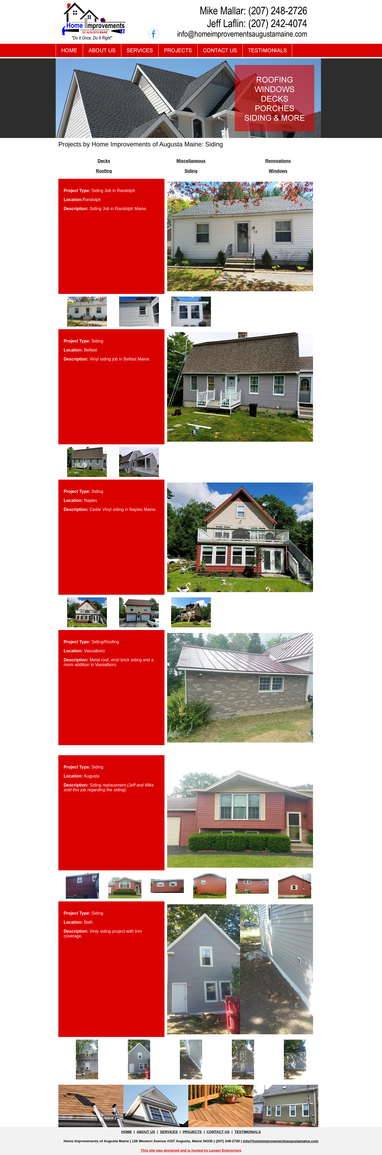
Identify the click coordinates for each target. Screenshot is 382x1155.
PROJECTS (192, 1132)
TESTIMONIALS (248, 1132)
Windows (278, 171)
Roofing (104, 171)
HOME (126, 1132)
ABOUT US (146, 1132)
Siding (191, 171)
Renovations (278, 161)
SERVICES (169, 1132)
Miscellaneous (190, 161)
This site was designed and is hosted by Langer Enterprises (191, 1150)
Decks (104, 161)
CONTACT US (218, 1132)
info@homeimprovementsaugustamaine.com (280, 1141)
